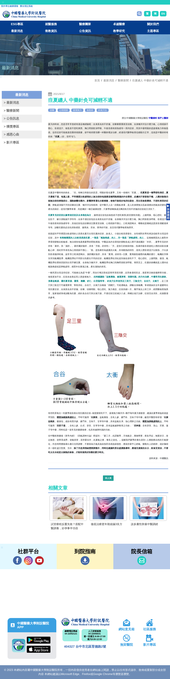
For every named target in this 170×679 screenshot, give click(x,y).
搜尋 (139, 13)
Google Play (39, 640)
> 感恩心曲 (11, 134)
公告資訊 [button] (85, 31)
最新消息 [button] (17, 31)
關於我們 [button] (153, 24)
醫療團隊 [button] (85, 24)
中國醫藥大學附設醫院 (85, 622)
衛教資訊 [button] (51, 31)
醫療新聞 (123, 80)
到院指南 (85, 560)
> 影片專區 (11, 142)
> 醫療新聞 (11, 110)
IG (28, 560)
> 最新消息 (11, 102)
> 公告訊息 (11, 118)
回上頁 (108, 478)
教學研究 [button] (119, 31)
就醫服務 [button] (51, 24)
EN (163, 13)
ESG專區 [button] (17, 24)
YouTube (39, 560)
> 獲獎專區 (11, 126)
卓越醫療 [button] (119, 24)
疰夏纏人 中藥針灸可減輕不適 (150, 80)
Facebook (17, 560)
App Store (39, 649)
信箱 (141, 560)
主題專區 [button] (153, 31)
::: (3, 2)
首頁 (97, 80)
